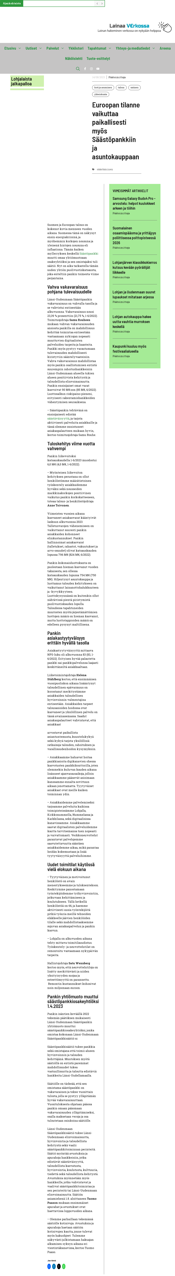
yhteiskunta (100, 94)
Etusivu (14, 48)
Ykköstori (76, 48)
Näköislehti (73, 58)
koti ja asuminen (103, 87)
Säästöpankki (88, 253)
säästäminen (105, 169)
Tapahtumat (101, 48)
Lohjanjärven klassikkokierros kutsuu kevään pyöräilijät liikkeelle (135, 267)
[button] (78, 68)
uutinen (134, 87)
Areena (165, 48)
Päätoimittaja (117, 77)
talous (121, 87)
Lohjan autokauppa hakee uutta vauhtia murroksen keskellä (132, 321)
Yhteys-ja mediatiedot (137, 48)
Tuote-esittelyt (98, 58)
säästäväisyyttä (58, 418)
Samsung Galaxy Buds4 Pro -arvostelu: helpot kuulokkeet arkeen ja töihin (134, 203)
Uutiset (35, 48)
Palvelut (56, 48)
